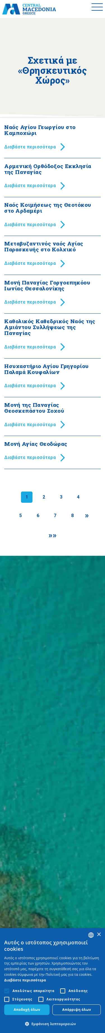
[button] (52, 1024)
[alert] (52, 980)
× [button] (99, 935)
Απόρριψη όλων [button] (76, 1009)
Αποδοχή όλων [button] (27, 1009)
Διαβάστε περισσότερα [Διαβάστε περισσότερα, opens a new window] (25, 980)
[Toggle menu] (97, 9)
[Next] (87, 515)
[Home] (29, 9)
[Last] (52, 535)
